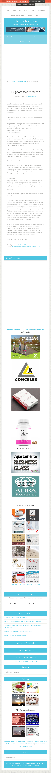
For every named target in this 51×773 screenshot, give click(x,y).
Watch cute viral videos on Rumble (15, 636)
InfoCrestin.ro (29, 744)
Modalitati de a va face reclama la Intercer (25, 604)
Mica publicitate (38, 329)
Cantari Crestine (11, 744)
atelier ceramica (16, 246)
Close (48, 1)
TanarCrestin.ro (40, 744)
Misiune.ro (20, 744)
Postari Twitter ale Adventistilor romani (25, 661)
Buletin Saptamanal (20, 245)
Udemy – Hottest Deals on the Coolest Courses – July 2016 (22, 621)
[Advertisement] (28, 61)
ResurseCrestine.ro (10, 741)
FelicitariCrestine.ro (25, 746)
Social (26, 245)
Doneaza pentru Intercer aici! (36, 1)
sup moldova (32, 246)
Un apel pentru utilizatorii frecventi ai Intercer (25, 598)
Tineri (38, 246)
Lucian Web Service (17, 765)
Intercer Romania (25, 21)
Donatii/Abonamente (14, 329)
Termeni (15, 584)
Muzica (27, 246)
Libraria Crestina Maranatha (37, 741)
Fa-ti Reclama (27, 329)
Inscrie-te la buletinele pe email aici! (25, 4)
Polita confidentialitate (30, 584)
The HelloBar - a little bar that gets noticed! (4, 1)
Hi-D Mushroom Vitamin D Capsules (15, 617)
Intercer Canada (40, 763)
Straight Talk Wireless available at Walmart (18, 631)
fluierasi (22, 246)
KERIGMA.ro (22, 741)
